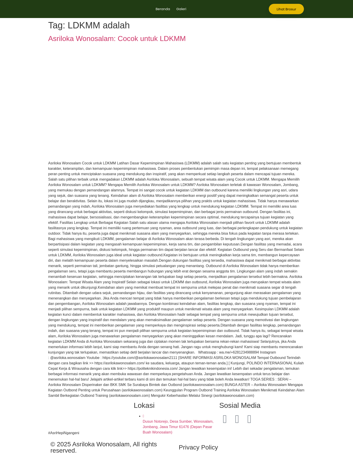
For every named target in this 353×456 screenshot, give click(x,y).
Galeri (181, 9)
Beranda (163, 9)
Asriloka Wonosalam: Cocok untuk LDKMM (117, 38)
